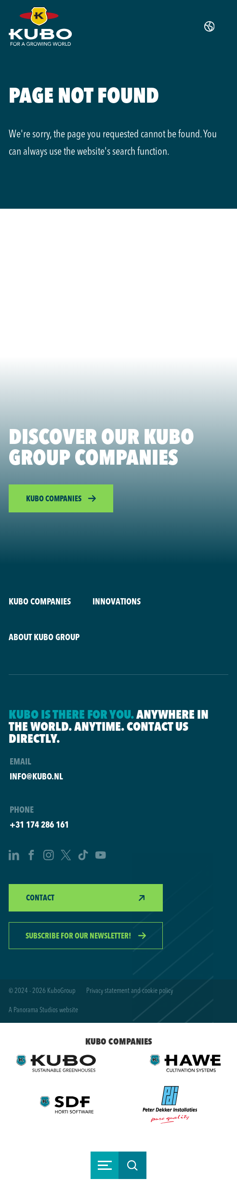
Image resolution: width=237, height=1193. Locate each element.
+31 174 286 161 (39, 824)
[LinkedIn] (14, 856)
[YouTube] (100, 856)
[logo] (40, 26)
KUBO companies (40, 601)
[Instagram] (48, 856)
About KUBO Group (44, 637)
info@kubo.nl (36, 776)
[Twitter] (66, 856)
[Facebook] (31, 856)
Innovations (116, 601)
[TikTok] (83, 856)
